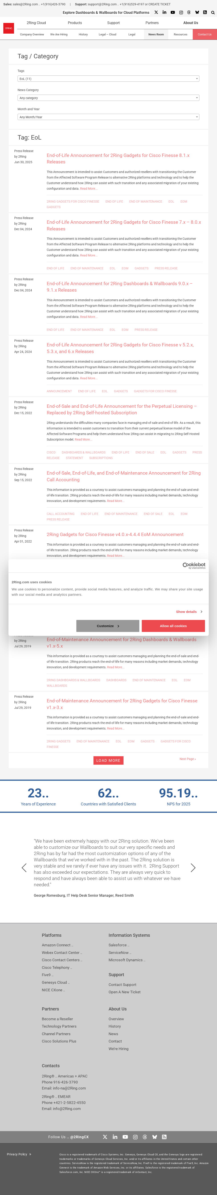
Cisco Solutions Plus (59, 1041)
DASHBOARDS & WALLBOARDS (83, 452)
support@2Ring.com (102, 4)
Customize (108, 626)
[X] (156, 12)
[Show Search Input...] (213, 12)
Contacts (51, 1065)
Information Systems (129, 935)
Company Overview (32, 34)
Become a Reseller (57, 1019)
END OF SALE (145, 452)
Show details (186, 612)
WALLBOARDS (57, 685)
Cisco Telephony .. (57, 967)
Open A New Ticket (125, 992)
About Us (190, 23)
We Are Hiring (58, 34)
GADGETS (54, 207)
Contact (115, 1041)
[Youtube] (172, 12)
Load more (108, 760)
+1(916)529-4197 (132, 4)
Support (113, 23)
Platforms (51, 935)
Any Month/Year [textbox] (31, 117)
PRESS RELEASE (166, 268)
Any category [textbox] (29, 98)
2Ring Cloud (36, 23)
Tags (21, 71)
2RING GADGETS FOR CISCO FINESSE (73, 201)
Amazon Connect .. (57, 945)
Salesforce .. (119, 945)
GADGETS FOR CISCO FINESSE (155, 391)
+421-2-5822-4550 (69, 1102)
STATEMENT (74, 458)
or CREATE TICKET (157, 4)
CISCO (51, 452)
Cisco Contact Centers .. (62, 960)
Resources (180, 34)
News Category (28, 90)
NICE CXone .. (53, 990)
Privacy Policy (19, 1154)
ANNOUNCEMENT (59, 391)
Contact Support (122, 984)
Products (75, 23)
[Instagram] (181, 12)
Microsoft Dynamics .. (127, 960)
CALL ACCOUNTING (61, 514)
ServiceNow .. (120, 952)
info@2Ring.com (67, 1108)
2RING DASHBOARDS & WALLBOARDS (73, 680)
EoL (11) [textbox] (25, 79)
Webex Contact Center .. (62, 952)
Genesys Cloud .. (56, 982)
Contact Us (205, 34)
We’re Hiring (119, 1049)
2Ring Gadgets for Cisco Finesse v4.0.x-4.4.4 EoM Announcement (115, 534)
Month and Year (29, 109)
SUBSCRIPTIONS (101, 458)
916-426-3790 (65, 1082)
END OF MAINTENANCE (145, 201)
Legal (131, 34)
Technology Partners (59, 1026)
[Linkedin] (164, 12)
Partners (152, 23)
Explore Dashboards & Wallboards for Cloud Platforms (106, 12)
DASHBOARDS (116, 680)
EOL (171, 201)
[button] (24, 867)
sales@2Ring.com (25, 4)
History (83, 34)
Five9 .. (47, 975)
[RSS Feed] (205, 12)
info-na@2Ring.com (69, 1088)
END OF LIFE (114, 201)
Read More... (89, 188)
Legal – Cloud (107, 34)
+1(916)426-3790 (53, 4)
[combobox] (108, 78)
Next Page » (188, 759)
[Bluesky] (197, 12)
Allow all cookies (173, 626)
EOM (183, 201)
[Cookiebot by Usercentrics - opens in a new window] (185, 566)
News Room (156, 34)
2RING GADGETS (58, 741)
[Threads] (189, 12)
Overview (116, 1019)
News (113, 1034)
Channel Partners (56, 1034)
